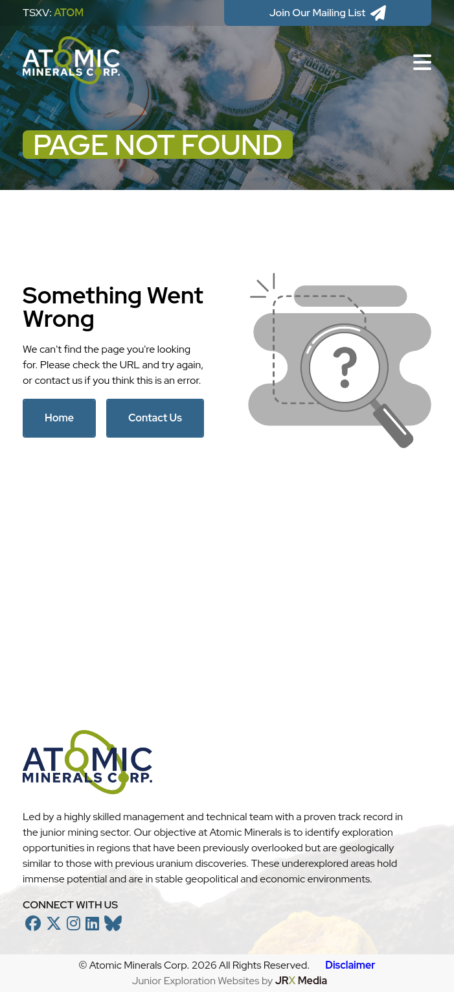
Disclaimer (350, 965)
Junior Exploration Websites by (229, 980)
